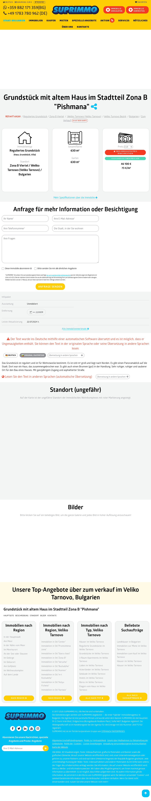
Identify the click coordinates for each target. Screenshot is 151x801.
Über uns (67, 27)
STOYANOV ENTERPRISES (113, 731)
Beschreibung (21, 615)
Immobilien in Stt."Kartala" (53, 689)
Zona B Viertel (56, 116)
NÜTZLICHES (140, 20)
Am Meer (8, 641)
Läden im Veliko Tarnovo (91, 665)
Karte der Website (60, 747)
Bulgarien (134, 116)
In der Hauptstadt (12, 636)
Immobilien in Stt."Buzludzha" (55, 666)
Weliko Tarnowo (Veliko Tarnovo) (84, 116)
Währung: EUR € (23, 2)
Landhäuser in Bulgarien (129, 641)
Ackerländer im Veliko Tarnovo (94, 669)
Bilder (43, 615)
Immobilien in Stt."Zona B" (53, 657)
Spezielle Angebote (84, 20)
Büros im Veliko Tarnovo (91, 682)
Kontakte (83, 27)
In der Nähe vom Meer (14, 645)
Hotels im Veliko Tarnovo (91, 677)
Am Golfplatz (10, 666)
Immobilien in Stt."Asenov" (53, 670)
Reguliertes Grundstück (35, 116)
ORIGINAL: (33, 355)
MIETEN (64, 20)
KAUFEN (51, 20)
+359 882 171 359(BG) (27, 7)
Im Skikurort (9, 661)
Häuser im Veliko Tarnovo (91, 641)
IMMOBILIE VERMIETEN (137, 9)
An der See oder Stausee (16, 653)
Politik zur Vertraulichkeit (95, 740)
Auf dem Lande (11, 674)
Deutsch (8, 2)
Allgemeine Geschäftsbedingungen (67, 740)
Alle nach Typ (94, 698)
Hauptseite (9, 615)
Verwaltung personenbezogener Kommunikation (124, 743)
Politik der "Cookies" (73, 743)
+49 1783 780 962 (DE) (27, 13)
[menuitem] (83, 27)
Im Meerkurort (11, 649)
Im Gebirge (9, 657)
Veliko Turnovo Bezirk (115, 116)
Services (123, 20)
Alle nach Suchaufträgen (132, 696)
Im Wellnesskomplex (13, 670)
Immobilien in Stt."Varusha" (54, 661)
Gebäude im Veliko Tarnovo (92, 673)
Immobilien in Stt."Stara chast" (55, 653)
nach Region (19, 698)
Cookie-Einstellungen (92, 743)
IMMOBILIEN (36, 20)
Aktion (107, 20)
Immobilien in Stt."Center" (53, 641)
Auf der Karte (80, 121)
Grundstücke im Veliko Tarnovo (94, 653)
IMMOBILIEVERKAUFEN (114, 9)
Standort (34, 615)
